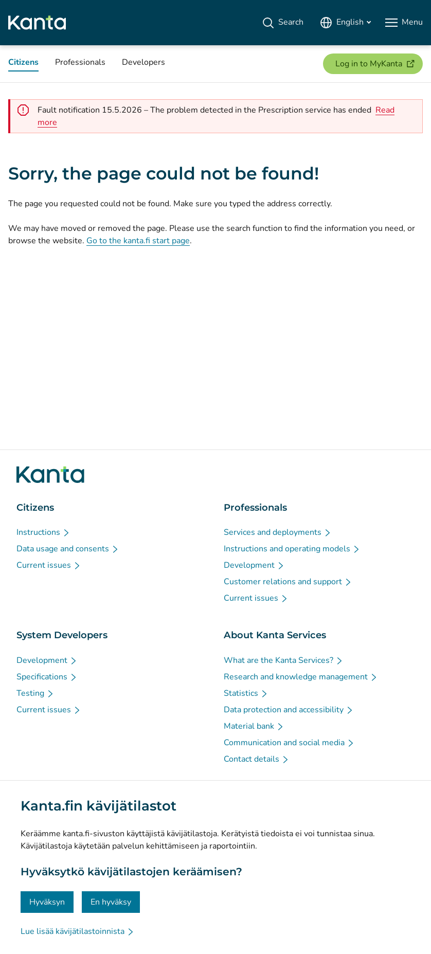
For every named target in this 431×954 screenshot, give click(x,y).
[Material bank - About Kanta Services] (254, 726)
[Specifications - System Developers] (47, 676)
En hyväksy (111, 902)
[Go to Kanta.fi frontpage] (50, 474)
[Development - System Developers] (47, 660)
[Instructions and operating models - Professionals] (292, 548)
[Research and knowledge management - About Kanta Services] (301, 676)
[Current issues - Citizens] (48, 565)
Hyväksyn (47, 902)
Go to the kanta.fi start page (138, 240)
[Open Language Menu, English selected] (345, 22)
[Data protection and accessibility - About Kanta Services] (289, 709)
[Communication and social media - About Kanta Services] (289, 742)
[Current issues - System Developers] (48, 709)
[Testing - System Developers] (35, 693)
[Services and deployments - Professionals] (278, 532)
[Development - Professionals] (254, 565)
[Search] (283, 22)
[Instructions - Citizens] (43, 532)
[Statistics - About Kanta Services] (246, 693)
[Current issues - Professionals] (256, 598)
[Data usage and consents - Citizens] (67, 548)
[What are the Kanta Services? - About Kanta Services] (284, 660)
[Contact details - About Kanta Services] (257, 759)
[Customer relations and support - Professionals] (288, 581)
